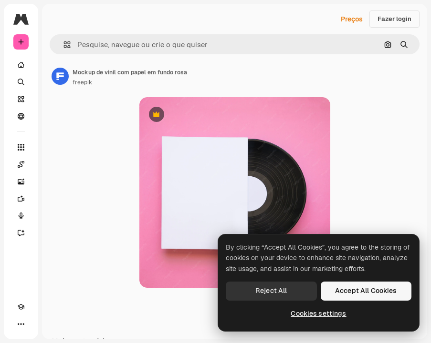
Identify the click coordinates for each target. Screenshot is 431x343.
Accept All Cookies (366, 290)
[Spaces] (21, 164)
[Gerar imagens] (21, 181)
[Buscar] (21, 82)
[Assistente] (21, 233)
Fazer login (394, 19)
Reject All (271, 290)
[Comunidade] (21, 116)
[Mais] (21, 324)
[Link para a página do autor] (60, 76)
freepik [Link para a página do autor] (82, 82)
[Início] (21, 64)
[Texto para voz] (21, 215)
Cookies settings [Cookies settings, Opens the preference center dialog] (318, 313)
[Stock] (21, 99)
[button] (63, 44)
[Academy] (21, 306)
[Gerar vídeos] (21, 198)
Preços (352, 19)
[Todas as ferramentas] (21, 147)
